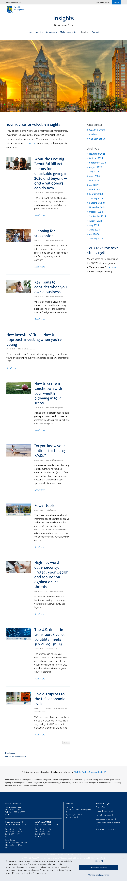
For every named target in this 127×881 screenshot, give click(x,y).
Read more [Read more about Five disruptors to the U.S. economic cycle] (39, 737)
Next (66, 745)
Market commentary (69, 31)
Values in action (97, 138)
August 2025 (95, 167)
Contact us (112, 267)
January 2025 (96, 198)
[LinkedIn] (39, 839)
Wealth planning (97, 130)
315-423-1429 (16, 848)
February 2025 (96, 194)
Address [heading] (69, 806)
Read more (11, 369)
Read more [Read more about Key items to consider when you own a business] (39, 320)
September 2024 (97, 216)
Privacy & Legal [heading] (103, 806)
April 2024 (94, 234)
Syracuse (69, 810)
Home (29, 31)
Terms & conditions (103, 818)
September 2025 (97, 162)
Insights (84, 31)
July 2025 (94, 171)
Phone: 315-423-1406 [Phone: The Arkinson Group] (13, 813)
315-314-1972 (14, 837)
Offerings (51, 31)
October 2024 (96, 211)
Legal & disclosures (103, 814)
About (39, 31)
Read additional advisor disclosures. (16, 759)
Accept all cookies (99, 867)
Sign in (116, 2)
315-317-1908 (44, 837)
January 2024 (96, 238)
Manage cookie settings (98, 875)
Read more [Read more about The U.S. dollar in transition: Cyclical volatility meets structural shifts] (39, 681)
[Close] (123, 858)
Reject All (99, 861)
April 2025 (94, 185)
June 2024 (94, 229)
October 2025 (96, 158)
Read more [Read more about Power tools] (39, 549)
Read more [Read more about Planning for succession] (39, 267)
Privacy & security (103, 810)
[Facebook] (9, 817)
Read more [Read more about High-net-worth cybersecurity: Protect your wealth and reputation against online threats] (39, 616)
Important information (102, 2)
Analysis (93, 134)
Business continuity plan (105, 822)
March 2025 (95, 189)
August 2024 (95, 220)
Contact (95, 31)
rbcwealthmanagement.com (13, 2)
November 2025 (97, 153)
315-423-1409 (46, 835)
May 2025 (94, 180)
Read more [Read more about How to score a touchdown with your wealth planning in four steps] (39, 431)
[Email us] (6, 817)
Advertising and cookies (105, 832)
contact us (30, 143)
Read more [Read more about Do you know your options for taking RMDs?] (39, 491)
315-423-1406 (16, 835)
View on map (71, 820)
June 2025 (94, 176)
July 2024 (94, 225)
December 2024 (97, 202)
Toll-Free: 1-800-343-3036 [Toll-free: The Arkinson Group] (15, 815)
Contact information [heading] (14, 806)
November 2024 (97, 207)
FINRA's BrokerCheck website (88, 775)
